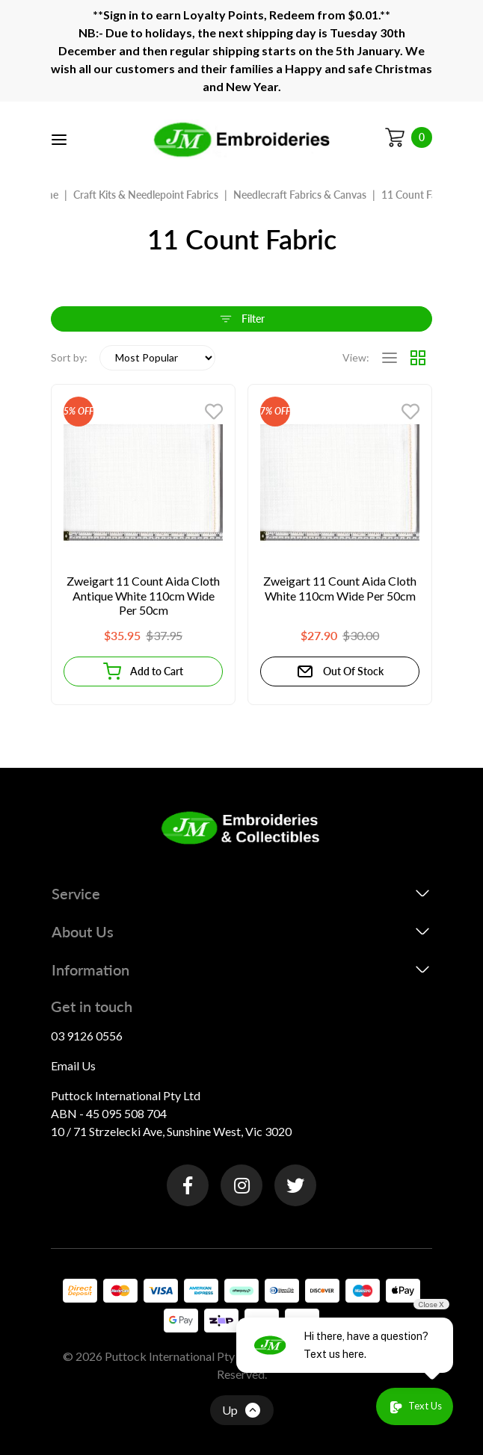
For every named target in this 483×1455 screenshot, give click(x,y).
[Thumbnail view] (418, 358)
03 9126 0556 (87, 1036)
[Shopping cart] (408, 137)
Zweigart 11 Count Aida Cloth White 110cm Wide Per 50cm (339, 588)
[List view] (389, 358)
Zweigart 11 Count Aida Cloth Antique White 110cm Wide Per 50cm (143, 595)
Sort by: (69, 357)
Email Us (73, 1065)
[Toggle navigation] (59, 140)
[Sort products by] (157, 357)
